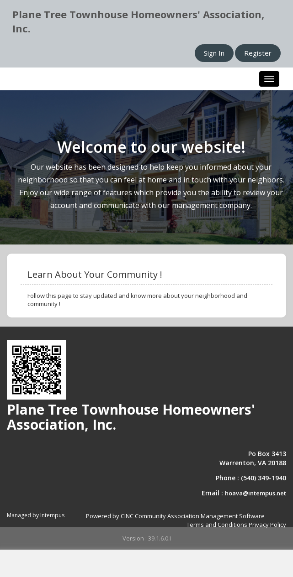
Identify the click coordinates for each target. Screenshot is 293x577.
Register (258, 52)
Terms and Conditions (216, 524)
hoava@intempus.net (255, 493)
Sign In (214, 52)
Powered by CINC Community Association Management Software (175, 516)
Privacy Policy (267, 524)
